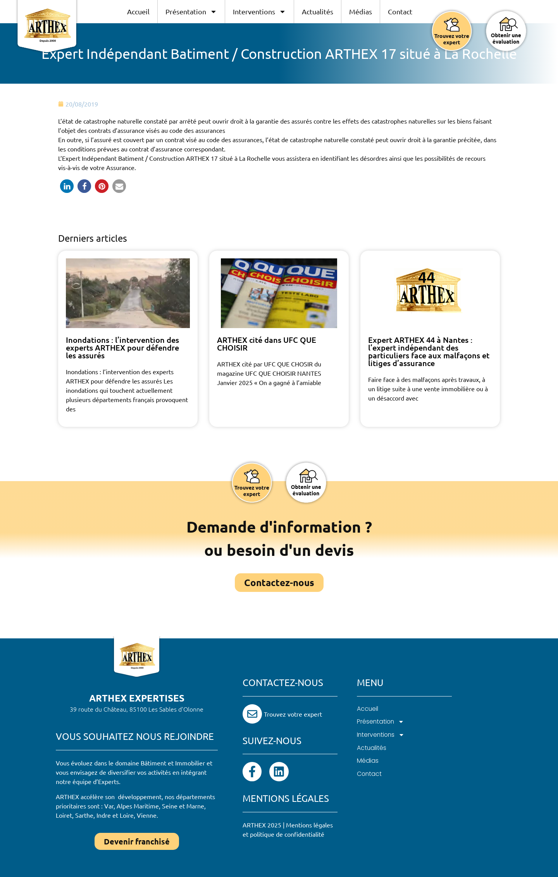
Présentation (191, 11)
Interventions (259, 11)
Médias (360, 11)
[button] (67, 186)
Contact (400, 11)
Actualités (317, 11)
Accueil (138, 11)
